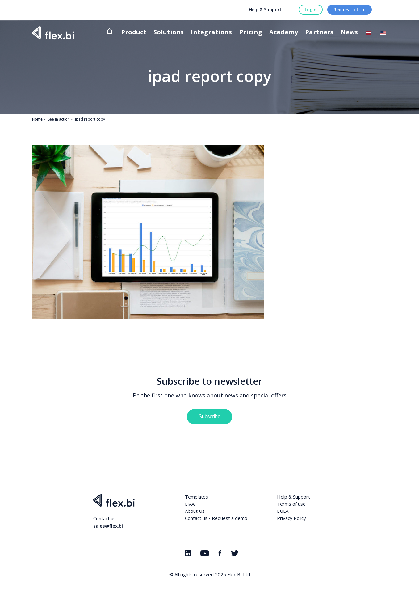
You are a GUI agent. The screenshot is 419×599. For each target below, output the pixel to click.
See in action (59, 119)
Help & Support (265, 9)
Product (133, 32)
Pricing (250, 32)
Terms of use (291, 504)
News (349, 32)
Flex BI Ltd (238, 574)
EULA (282, 511)
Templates (196, 497)
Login (310, 9)
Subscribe (209, 416)
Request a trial (349, 9)
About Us (195, 511)
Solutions (168, 32)
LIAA (190, 504)
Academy (283, 32)
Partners (319, 32)
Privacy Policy (291, 518)
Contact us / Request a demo (216, 518)
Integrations (211, 32)
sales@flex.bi (108, 526)
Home (37, 119)
